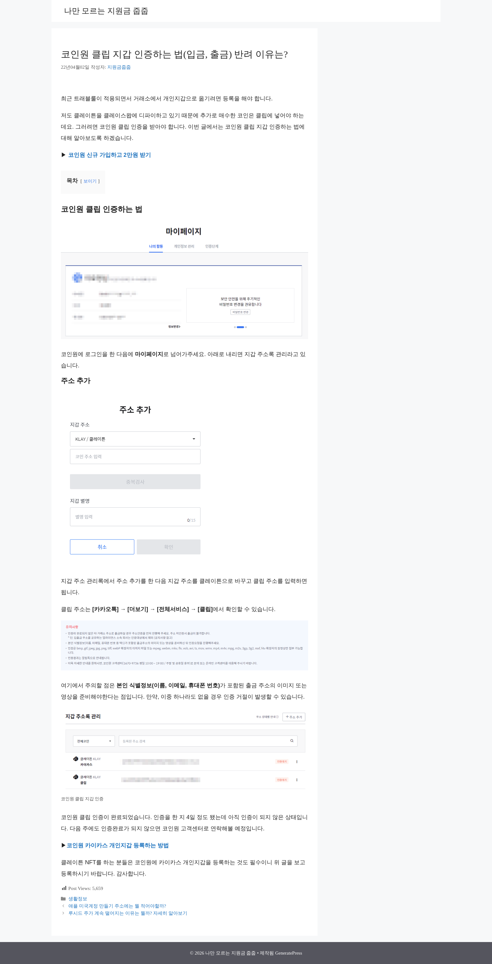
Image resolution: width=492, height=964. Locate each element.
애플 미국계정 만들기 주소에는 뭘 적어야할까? (117, 905)
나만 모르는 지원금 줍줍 (106, 11)
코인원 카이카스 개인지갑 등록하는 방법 (118, 845)
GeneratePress (288, 953)
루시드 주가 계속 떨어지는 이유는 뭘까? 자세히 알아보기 (127, 913)
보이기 (90, 181)
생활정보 (77, 898)
